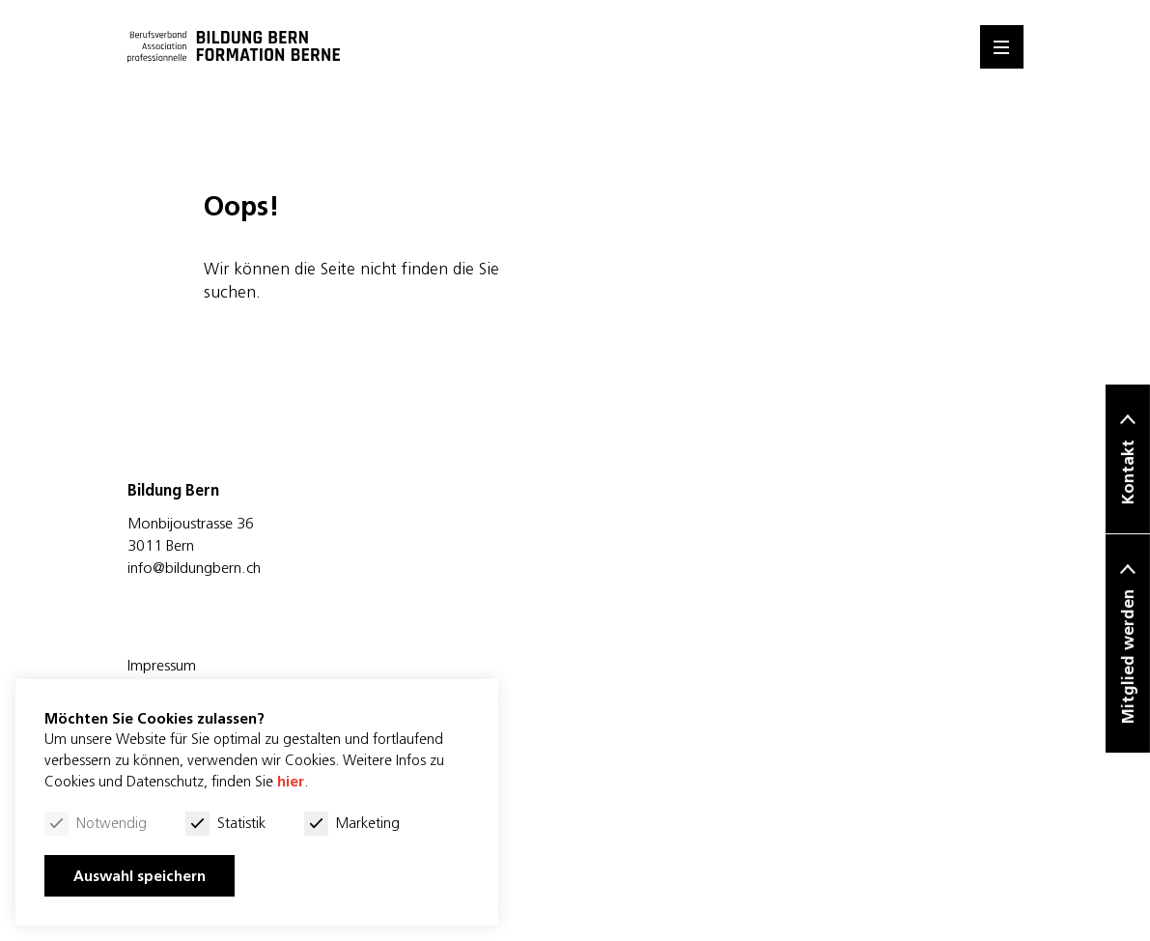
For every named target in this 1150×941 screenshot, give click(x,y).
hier (290, 781)
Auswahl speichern (139, 876)
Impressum (161, 664)
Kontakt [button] (1127, 473)
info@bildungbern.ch (194, 567)
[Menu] (1002, 47)
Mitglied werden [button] (1127, 657)
